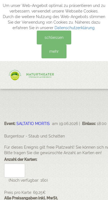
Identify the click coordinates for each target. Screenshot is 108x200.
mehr (54, 51)
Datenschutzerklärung (75, 28)
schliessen (54, 37)
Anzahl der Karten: (20, 159)
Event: (9, 123)
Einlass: (89, 123)
